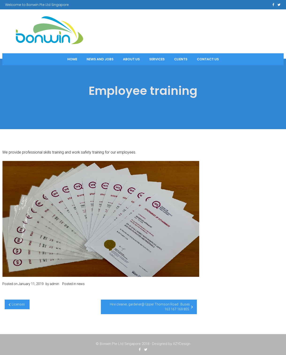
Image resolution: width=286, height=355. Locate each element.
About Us (131, 59)
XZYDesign (181, 344)
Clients (180, 59)
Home (72, 59)
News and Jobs (100, 59)
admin (54, 284)
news (81, 284)
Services (157, 59)
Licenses (18, 304)
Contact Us (208, 59)
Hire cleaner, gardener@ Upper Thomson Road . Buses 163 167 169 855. (150, 306)
